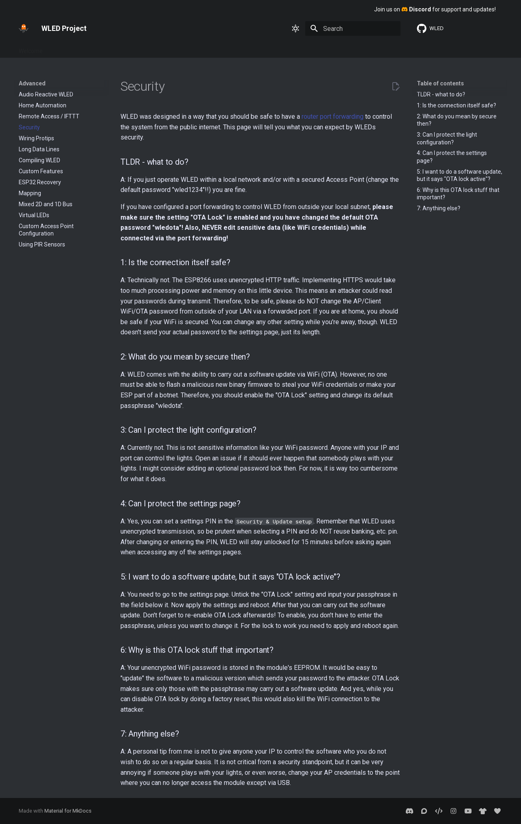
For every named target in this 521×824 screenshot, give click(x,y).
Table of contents (440, 83)
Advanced (161, 48)
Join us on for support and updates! (435, 9)
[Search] (353, 28)
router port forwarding (332, 116)
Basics (61, 48)
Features (90, 48)
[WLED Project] (23, 28)
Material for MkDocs (68, 811)
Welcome (31, 48)
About (191, 48)
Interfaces (125, 48)
